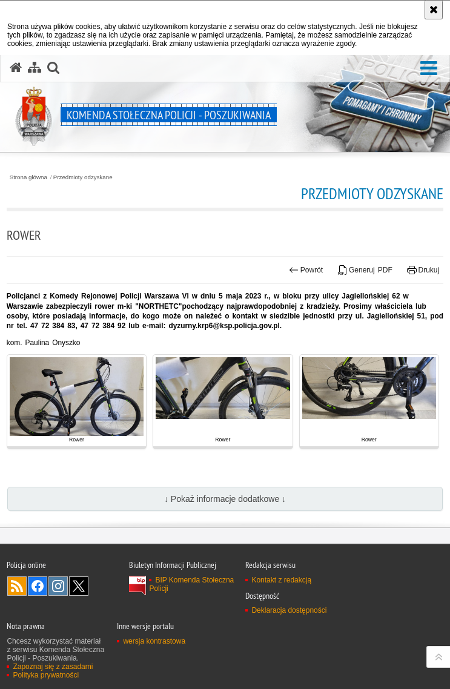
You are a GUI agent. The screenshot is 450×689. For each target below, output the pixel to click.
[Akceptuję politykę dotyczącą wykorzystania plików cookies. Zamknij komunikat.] (434, 9)
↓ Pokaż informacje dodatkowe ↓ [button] (225, 499)
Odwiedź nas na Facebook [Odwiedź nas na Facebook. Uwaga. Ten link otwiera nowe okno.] (37, 586)
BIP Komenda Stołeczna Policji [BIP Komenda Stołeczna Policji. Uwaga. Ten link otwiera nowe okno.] (191, 584)
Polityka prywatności (46, 675)
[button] (428, 69)
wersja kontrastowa (154, 641)
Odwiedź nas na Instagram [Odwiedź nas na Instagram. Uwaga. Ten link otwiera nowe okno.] (58, 586)
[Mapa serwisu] (34, 67)
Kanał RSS (17, 586)
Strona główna (28, 177)
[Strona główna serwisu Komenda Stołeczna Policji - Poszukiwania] (16, 67)
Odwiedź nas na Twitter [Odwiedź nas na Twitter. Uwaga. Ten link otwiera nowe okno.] (78, 586)
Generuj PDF (365, 270)
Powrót (306, 270)
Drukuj (423, 270)
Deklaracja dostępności (288, 610)
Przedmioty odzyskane (83, 177)
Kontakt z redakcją (281, 580)
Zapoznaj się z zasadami (53, 666)
